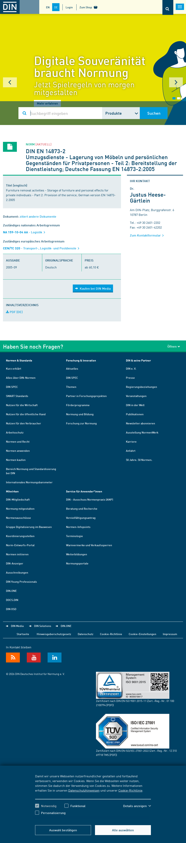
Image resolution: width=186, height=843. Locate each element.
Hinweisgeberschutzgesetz (54, 634)
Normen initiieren (17, 554)
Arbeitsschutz (15, 432)
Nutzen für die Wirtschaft (22, 405)
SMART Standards (17, 396)
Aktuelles (72, 368)
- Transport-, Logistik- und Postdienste (42, 248)
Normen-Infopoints (78, 527)
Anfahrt (130, 450)
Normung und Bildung (80, 414)
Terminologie (74, 536)
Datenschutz (85, 634)
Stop (181, 98)
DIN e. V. (131, 368)
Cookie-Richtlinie (130, 790)
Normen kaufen (16, 459)
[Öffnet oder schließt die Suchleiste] (167, 7)
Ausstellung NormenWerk (142, 432)
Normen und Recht (18, 441)
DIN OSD (11, 609)
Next (176, 82)
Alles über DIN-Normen (20, 377)
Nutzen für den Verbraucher (23, 423)
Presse (130, 377)
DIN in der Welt (135, 405)
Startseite (23, 634)
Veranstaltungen (136, 396)
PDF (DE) (14, 312)
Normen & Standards (19, 360)
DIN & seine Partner (138, 360)
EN (48, 7)
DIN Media (17, 626)
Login (69, 7)
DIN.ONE (11, 590)
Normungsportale (77, 563)
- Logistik (25, 232)
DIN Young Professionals (21, 581)
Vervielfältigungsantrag (81, 517)
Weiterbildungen (76, 554)
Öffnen (173, 346)
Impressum (170, 634)
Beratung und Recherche (81, 508)
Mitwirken (12, 491)
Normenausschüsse (18, 517)
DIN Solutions (42, 626)
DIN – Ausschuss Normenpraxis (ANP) (89, 499)
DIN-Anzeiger (14, 563)
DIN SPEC (12, 386)
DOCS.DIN (12, 600)
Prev (10, 82)
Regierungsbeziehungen (141, 386)
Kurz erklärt (13, 368)
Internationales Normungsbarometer (29, 482)
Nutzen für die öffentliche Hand (26, 414)
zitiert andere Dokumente (38, 216)
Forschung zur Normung (81, 423)
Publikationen (135, 414)
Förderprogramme (78, 405)
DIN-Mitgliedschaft (18, 499)
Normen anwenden (18, 450)
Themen (71, 386)
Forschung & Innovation (81, 360)
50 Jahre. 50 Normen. (139, 459)
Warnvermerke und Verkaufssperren (89, 545)
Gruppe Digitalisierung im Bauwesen (29, 527)
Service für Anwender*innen (84, 491)
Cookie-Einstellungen (142, 634)
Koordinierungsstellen (20, 536)
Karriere (131, 441)
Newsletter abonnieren (140, 423)
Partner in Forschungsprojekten (86, 396)
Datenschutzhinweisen (84, 790)
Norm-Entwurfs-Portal (20, 545)
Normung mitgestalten (20, 508)
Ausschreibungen (17, 572)
